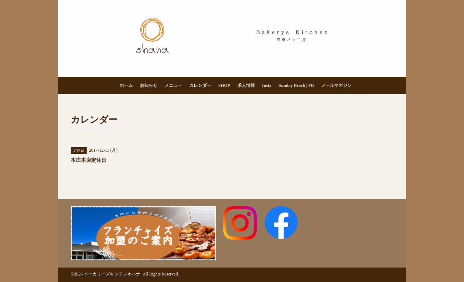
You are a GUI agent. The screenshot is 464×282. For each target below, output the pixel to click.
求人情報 (246, 85)
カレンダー (200, 85)
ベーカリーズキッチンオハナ (112, 274)
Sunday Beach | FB (296, 85)
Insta (267, 85)
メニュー (173, 85)
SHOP (224, 85)
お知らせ (148, 85)
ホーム (126, 85)
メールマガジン (336, 85)
